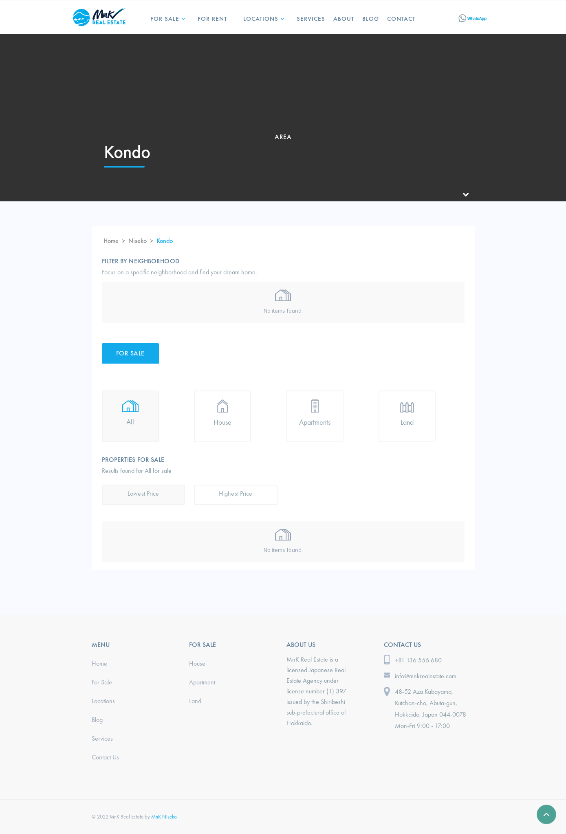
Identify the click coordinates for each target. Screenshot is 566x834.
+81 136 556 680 (418, 660)
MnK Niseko (164, 816)
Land (195, 701)
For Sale (164, 19)
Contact (401, 19)
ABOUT (343, 19)
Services (102, 738)
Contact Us (105, 757)
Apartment (202, 682)
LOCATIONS (260, 19)
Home (111, 240)
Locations (103, 701)
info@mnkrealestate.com (425, 676)
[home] (99, 15)
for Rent (212, 19)
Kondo (164, 240)
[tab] (130, 353)
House (197, 663)
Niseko (137, 240)
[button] (166, 15)
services (311, 19)
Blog (370, 19)
